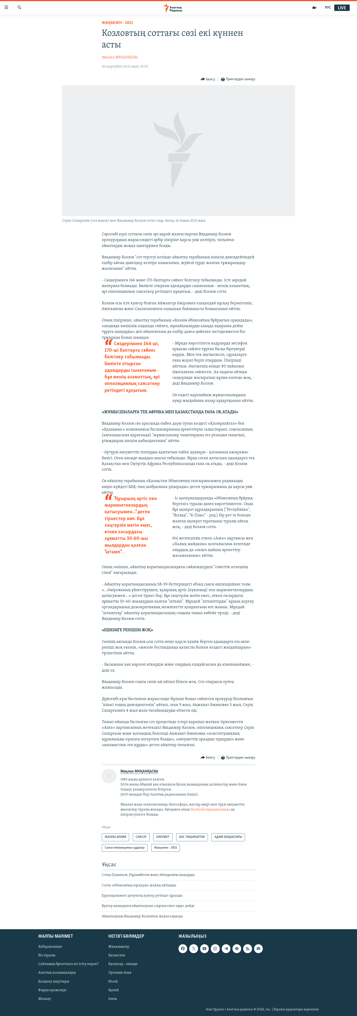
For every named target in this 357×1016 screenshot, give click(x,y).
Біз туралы (46, 955)
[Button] (208, 79)
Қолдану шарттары (53, 981)
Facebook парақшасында (210, 809)
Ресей (113, 981)
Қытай (113, 990)
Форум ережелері (52, 990)
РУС (328, 8)
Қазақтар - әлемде (123, 964)
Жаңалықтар (118, 947)
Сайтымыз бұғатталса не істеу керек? (68, 964)
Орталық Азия (119, 973)
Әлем (112, 999)
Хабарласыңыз (50, 947)
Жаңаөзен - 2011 (117, 23)
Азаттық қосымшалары (57, 973)
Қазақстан (116, 955)
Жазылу (44, 999)
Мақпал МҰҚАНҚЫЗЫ (120, 57)
